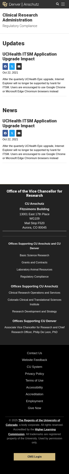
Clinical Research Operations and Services (34, 292)
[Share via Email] (19, 66)
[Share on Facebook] (5, 66)
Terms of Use (34, 380)
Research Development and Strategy (34, 311)
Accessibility (34, 387)
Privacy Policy (34, 373)
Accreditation (34, 394)
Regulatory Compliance (20, 26)
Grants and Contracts (34, 262)
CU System (34, 367)
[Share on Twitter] (12, 66)
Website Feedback (34, 360)
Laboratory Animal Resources (34, 269)
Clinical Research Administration (20, 17)
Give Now (34, 408)
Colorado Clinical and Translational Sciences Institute (34, 302)
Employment (34, 401)
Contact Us (34, 353)
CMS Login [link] (34, 456)
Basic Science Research (34, 255)
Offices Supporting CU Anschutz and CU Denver (34, 246)
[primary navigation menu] (63, 4)
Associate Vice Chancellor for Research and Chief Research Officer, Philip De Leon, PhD (34, 329)
